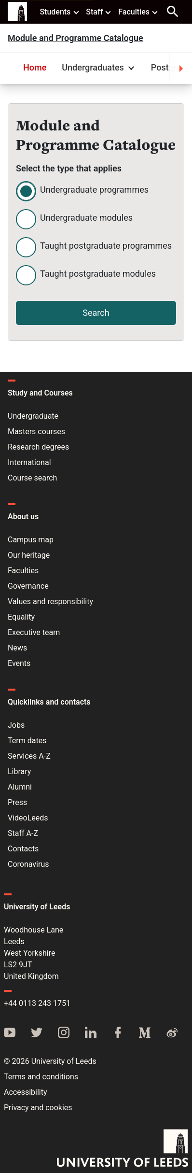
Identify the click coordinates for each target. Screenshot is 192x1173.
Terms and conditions (41, 1076)
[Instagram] (63, 1033)
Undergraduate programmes (94, 189)
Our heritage (29, 555)
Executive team (34, 632)
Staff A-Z (23, 833)
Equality (21, 617)
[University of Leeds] (122, 1149)
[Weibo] (171, 1033)
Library (19, 771)
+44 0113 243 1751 (37, 1003)
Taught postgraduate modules (98, 274)
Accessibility (25, 1092)
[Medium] (144, 1033)
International (29, 462)
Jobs (16, 725)
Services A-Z (29, 756)
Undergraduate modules (86, 217)
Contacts (23, 848)
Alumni (20, 786)
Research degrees (38, 447)
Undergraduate (33, 416)
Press (17, 802)
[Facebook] (117, 1033)
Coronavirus (28, 864)
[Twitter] (36, 1033)
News (17, 647)
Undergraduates (99, 67)
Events (19, 663)
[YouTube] (9, 1033)
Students (60, 11)
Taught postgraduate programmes (106, 245)
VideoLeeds (28, 817)
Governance (28, 586)
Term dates (27, 740)
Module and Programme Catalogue (75, 38)
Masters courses (36, 431)
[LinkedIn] (90, 1033)
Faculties (138, 11)
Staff (99, 11)
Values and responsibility (50, 601)
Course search (32, 477)
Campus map (31, 539)
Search (95, 313)
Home (34, 67)
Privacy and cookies (38, 1107)
